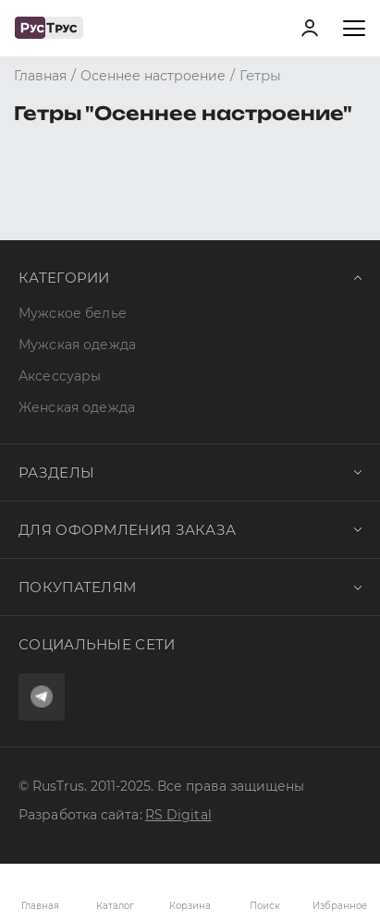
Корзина (190, 892)
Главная (40, 906)
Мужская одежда (77, 344)
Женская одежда (76, 407)
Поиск (265, 906)
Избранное (339, 892)
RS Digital (178, 814)
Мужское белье (72, 313)
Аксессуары (59, 376)
